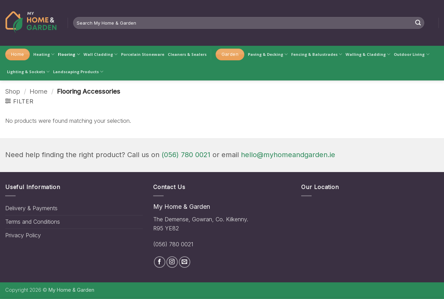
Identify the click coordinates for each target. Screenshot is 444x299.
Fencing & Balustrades (316, 54)
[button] (19, 101)
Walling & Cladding (368, 54)
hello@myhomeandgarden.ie (288, 155)
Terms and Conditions (32, 221)
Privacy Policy (23, 235)
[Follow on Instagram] (172, 262)
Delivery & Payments (31, 208)
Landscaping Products (78, 71)
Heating (43, 54)
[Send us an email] (184, 262)
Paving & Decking (268, 54)
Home (38, 91)
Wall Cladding (100, 54)
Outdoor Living (411, 54)
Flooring (69, 54)
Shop (12, 91)
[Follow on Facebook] (159, 262)
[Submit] (418, 23)
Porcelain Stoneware (142, 54)
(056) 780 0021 (186, 155)
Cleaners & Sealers (187, 54)
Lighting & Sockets (28, 71)
